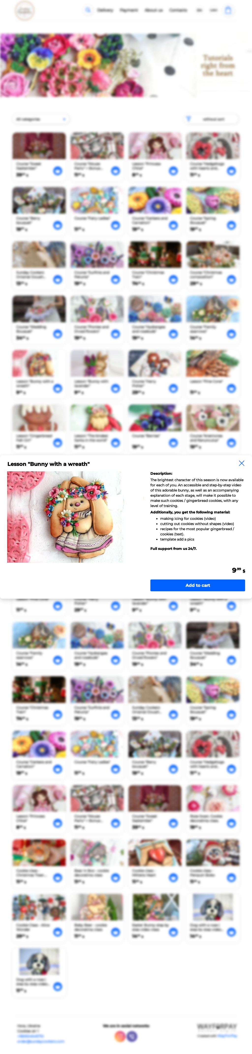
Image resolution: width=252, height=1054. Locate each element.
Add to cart (198, 585)
